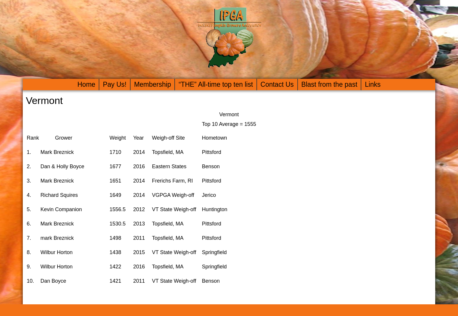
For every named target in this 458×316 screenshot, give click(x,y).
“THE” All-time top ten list (215, 84)
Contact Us (277, 84)
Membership (152, 84)
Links (373, 84)
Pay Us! (114, 84)
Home (86, 84)
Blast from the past (329, 84)
